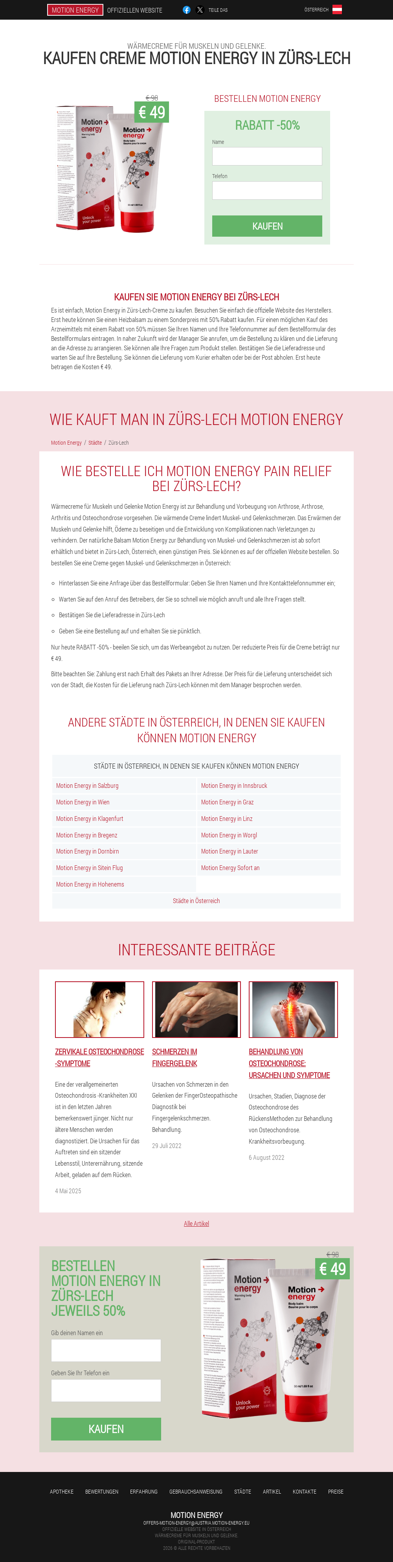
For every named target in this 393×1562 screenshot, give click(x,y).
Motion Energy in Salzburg (87, 785)
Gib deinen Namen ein (77, 1333)
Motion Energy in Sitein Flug (89, 867)
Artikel (272, 1491)
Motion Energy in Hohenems (90, 884)
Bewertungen (101, 1491)
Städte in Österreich (196, 900)
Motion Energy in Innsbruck (234, 785)
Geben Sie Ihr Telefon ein (80, 1373)
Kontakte (304, 1491)
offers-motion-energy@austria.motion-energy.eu (196, 1523)
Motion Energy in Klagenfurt (89, 818)
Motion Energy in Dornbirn (87, 851)
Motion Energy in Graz (227, 802)
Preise (335, 1491)
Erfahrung (144, 1491)
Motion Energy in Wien (83, 802)
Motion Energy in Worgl (229, 835)
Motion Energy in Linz (226, 818)
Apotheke (61, 1491)
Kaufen (267, 226)
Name (218, 142)
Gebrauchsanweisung (195, 1491)
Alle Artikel (196, 1223)
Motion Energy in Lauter (229, 851)
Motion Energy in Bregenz (86, 835)
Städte (242, 1491)
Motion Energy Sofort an (230, 867)
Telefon (220, 176)
